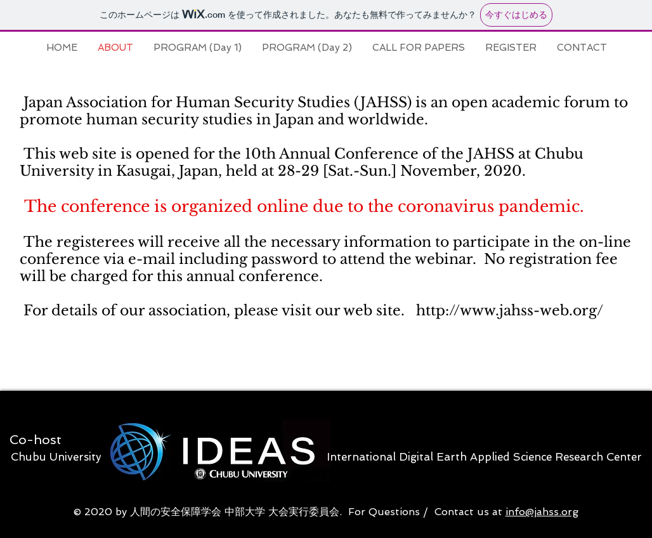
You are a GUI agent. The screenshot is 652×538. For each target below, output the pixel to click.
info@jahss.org (541, 512)
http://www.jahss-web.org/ (509, 310)
